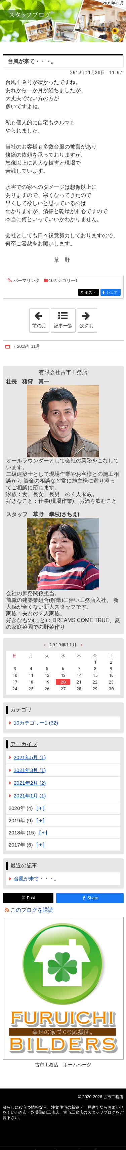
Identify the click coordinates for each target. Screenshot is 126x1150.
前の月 (40, 318)
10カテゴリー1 (63, 280)
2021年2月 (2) (30, 783)
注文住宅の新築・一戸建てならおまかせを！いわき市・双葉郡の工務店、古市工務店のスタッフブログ (63, 21)
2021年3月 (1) (30, 770)
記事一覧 (63, 325)
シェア (112, 293)
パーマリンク (26, 281)
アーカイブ (23, 744)
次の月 (88, 318)
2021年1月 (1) (30, 795)
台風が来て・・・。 (32, 61)
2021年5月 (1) (30, 757)
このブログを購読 (31, 910)
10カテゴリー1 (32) (36, 723)
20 (63, 682)
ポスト (91, 293)
